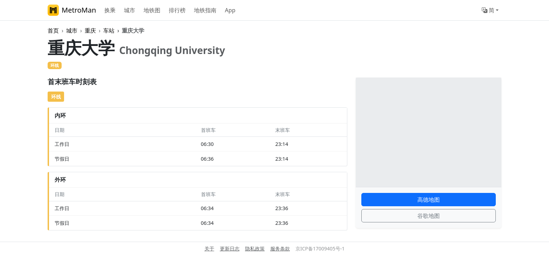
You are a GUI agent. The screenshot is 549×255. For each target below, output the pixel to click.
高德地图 (428, 199)
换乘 (110, 10)
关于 (209, 248)
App (230, 10)
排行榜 (177, 10)
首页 (53, 30)
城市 (129, 10)
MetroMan (72, 10)
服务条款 (280, 248)
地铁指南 (205, 10)
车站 (108, 30)
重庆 (90, 30)
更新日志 (229, 248)
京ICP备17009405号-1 (320, 248)
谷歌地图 (428, 216)
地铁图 (152, 10)
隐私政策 (255, 248)
